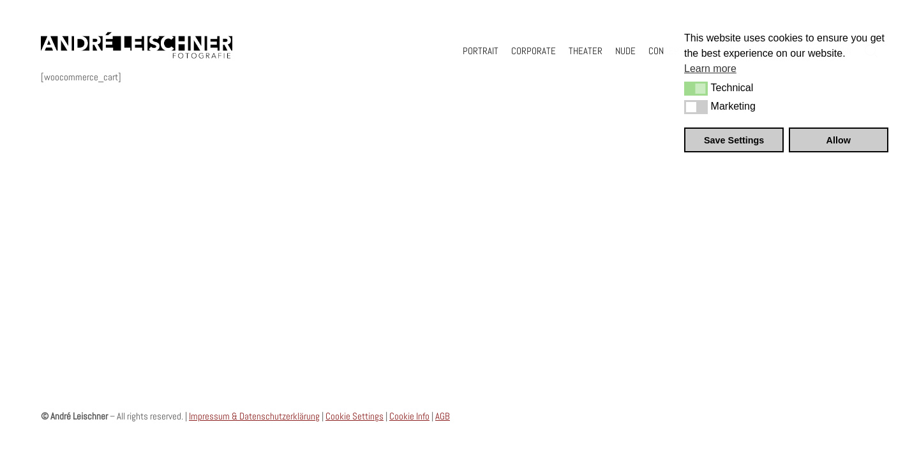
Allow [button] (838, 140)
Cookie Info (409, 416)
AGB (442, 416)
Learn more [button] (710, 68)
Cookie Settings (354, 416)
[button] (696, 89)
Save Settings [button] (734, 140)
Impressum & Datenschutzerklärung (254, 416)
